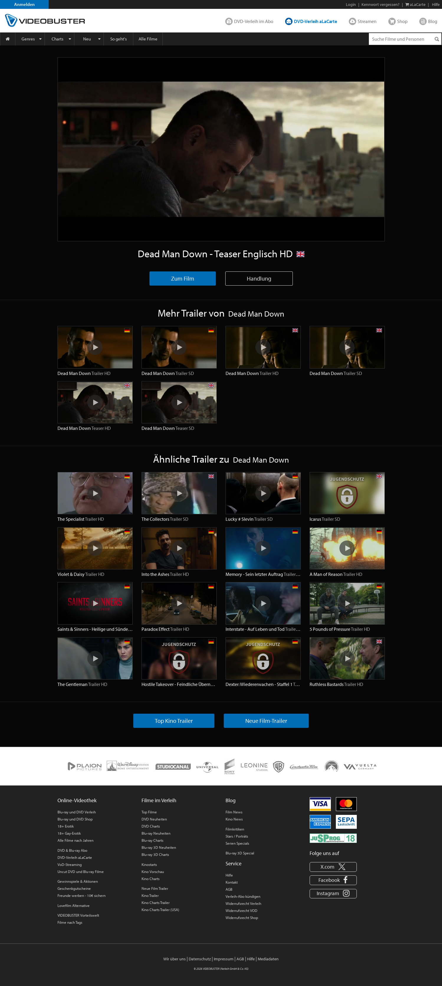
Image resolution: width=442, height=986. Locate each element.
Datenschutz (200, 959)
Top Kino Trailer (174, 720)
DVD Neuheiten (154, 819)
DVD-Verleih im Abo (253, 21)
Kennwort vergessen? (381, 4)
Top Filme (149, 812)
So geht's (118, 39)
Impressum (224, 959)
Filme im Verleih (159, 800)
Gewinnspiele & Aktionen (77, 881)
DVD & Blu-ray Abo (72, 850)
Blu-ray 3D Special (240, 853)
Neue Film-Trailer (266, 720)
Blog (432, 21)
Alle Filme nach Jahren (75, 840)
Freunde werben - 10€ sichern (81, 895)
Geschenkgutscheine (74, 888)
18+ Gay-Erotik (69, 833)
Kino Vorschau (153, 871)
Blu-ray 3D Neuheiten (159, 847)
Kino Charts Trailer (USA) (160, 909)
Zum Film (182, 278)
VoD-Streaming (69, 864)
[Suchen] (437, 39)
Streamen (367, 21)
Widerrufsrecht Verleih (243, 903)
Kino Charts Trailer (156, 902)
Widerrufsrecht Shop (242, 917)
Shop (402, 21)
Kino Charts (151, 878)
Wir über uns (174, 959)
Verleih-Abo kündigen (243, 896)
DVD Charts (151, 826)
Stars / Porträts (237, 836)
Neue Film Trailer (155, 888)
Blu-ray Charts (152, 840)
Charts (57, 39)
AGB (229, 889)
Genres (28, 39)
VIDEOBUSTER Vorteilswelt (78, 915)
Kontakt (232, 882)
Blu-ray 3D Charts (155, 854)
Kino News (234, 819)
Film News (234, 812)
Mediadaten (268, 959)
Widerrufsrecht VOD (241, 910)
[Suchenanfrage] (405, 39)
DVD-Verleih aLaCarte (315, 21)
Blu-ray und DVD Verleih (76, 812)
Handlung (259, 278)
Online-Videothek (76, 800)
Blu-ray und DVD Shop (75, 819)
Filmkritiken (235, 829)
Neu (87, 39)
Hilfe (229, 875)
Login (351, 4)
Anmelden (24, 4)
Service (233, 863)
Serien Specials (237, 843)
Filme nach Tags (69, 922)
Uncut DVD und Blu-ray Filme (80, 871)
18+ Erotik (65, 826)
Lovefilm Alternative (73, 905)
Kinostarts (149, 864)
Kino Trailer (150, 895)
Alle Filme (148, 39)
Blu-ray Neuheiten (156, 833)
